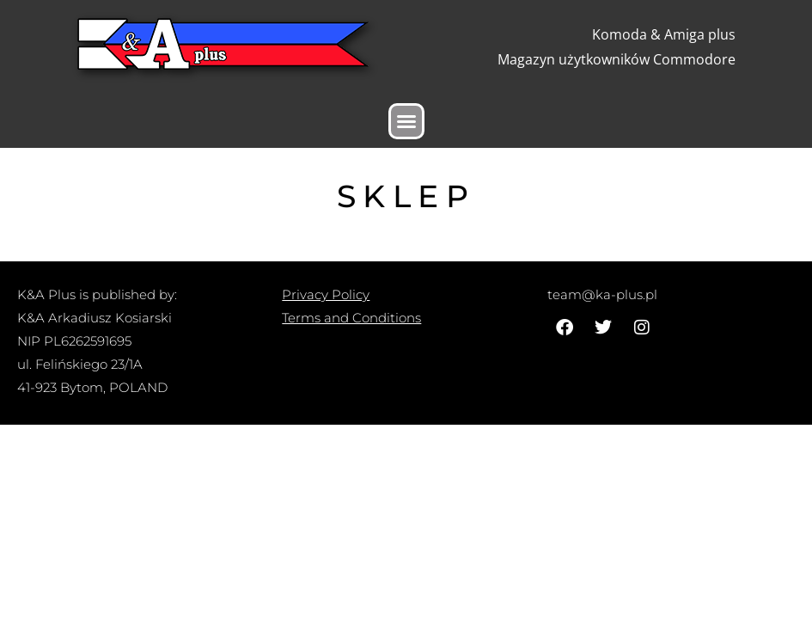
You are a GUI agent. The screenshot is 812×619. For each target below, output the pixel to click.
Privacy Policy (325, 294)
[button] (406, 121)
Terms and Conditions (351, 318)
